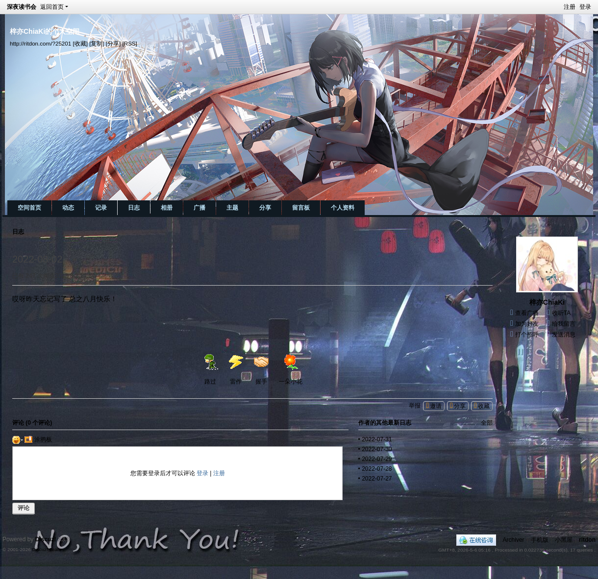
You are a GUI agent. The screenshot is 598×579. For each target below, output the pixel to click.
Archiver (513, 539)
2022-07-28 (377, 468)
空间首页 (29, 207)
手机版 (539, 539)
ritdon (587, 539)
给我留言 (563, 323)
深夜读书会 (21, 6)
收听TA (561, 313)
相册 (167, 207)
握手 (261, 369)
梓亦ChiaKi (547, 302)
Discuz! (45, 539)
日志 (134, 207)
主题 (232, 207)
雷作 (236, 369)
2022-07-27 (377, 478)
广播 (199, 207)
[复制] (96, 43)
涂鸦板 (38, 439)
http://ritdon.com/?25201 (40, 43)
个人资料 (342, 207)
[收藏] (80, 43)
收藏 (484, 406)
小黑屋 (564, 539)
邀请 (436, 406)
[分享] (113, 43)
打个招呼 (527, 334)
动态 (68, 207)
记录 (101, 207)
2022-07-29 (377, 459)
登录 (585, 6)
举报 (415, 405)
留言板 (301, 207)
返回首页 (52, 6)
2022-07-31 (377, 439)
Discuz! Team (46, 549)
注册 (569, 6)
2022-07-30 (377, 449)
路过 (210, 369)
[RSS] (130, 43)
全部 (487, 422)
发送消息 (563, 334)
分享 (265, 207)
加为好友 (527, 323)
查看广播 (527, 313)
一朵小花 (290, 369)
